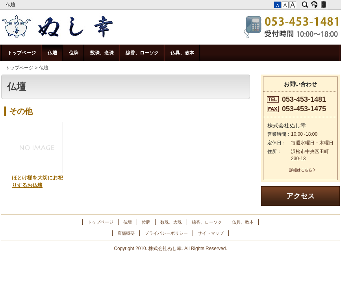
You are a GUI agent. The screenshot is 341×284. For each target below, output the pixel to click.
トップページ (21, 53)
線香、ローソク (142, 53)
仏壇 (11, 4)
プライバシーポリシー (166, 233)
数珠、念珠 (102, 53)
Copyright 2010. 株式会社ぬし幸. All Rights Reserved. (170, 248)
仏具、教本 (182, 53)
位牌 (73, 53)
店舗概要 (126, 233)
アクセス (300, 196)
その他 (21, 111)
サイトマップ (211, 233)
